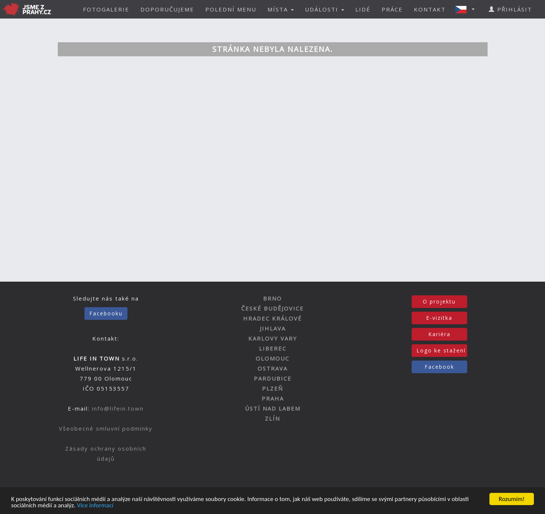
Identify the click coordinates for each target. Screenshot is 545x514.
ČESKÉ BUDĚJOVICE (272, 308)
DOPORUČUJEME (167, 9)
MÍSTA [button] (280, 9)
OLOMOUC (272, 358)
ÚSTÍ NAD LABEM (272, 408)
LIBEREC (272, 348)
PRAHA (273, 398)
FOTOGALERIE (106, 9)
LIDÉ (362, 9)
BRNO (272, 298)
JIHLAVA (273, 328)
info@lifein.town (118, 408)
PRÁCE (392, 9)
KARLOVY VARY (272, 338)
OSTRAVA (272, 368)
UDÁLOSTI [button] (324, 9)
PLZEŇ (272, 388)
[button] (467, 9)
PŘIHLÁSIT (510, 9)
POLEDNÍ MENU (230, 9)
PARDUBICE (273, 378)
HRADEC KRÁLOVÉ (272, 318)
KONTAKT (430, 9)
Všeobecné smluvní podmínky (106, 428)
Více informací (95, 506)
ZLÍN (272, 418)
